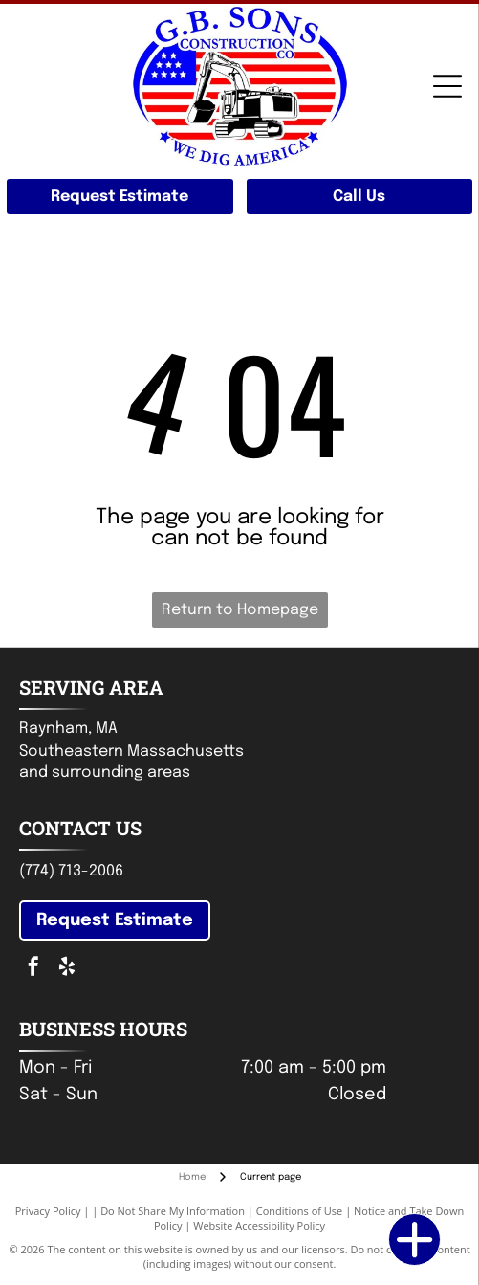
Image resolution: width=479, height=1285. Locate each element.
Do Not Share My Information (172, 1211)
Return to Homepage (240, 610)
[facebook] (33, 969)
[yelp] (67, 969)
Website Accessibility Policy (259, 1225)
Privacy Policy (48, 1211)
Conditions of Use (299, 1211)
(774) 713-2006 (71, 871)
